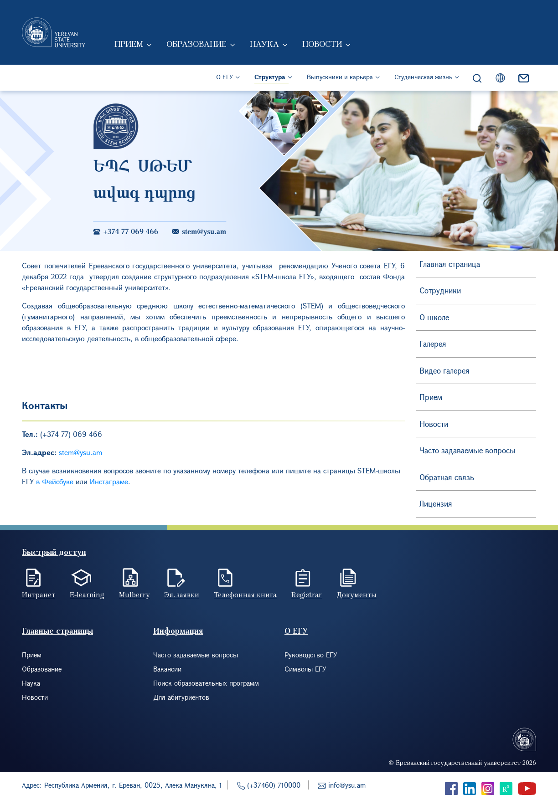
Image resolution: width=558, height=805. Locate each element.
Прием (129, 44)
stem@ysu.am (80, 452)
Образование (197, 44)
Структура (269, 77)
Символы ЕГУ (305, 668)
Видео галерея (444, 370)
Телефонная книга (245, 595)
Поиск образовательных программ (206, 682)
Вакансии (167, 668)
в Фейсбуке (54, 481)
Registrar (306, 595)
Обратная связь (446, 477)
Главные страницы (57, 631)
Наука (265, 44)
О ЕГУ (224, 77)
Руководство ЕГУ (310, 654)
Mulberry (134, 595)
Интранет (38, 595)
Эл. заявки (182, 595)
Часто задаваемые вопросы (467, 450)
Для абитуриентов (181, 697)
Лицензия (435, 503)
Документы (356, 595)
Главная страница (449, 264)
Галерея (432, 343)
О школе (434, 317)
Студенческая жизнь (423, 77)
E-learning (87, 595)
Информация (178, 631)
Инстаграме (109, 481)
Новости (323, 44)
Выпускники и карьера (340, 77)
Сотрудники (440, 290)
